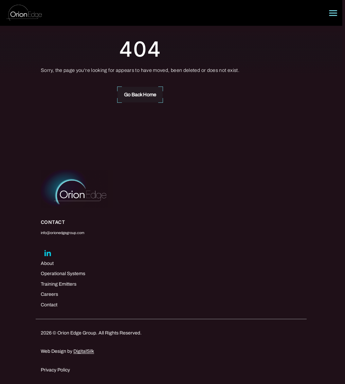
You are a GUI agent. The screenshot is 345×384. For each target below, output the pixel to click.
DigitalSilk (83, 351)
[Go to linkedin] (47, 253)
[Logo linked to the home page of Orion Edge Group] (24, 12)
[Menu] (333, 13)
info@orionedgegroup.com (62, 233)
